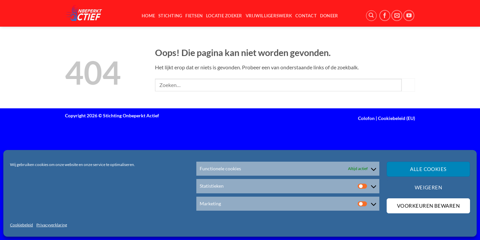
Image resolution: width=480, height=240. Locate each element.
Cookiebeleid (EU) (396, 118)
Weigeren (428, 187)
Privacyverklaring (51, 224)
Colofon (366, 118)
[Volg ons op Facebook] (384, 15)
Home (148, 15)
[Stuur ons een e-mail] (396, 15)
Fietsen (194, 15)
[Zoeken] (371, 15)
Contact (306, 15)
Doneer (329, 15)
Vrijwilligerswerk (269, 15)
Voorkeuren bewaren (428, 206)
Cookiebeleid (21, 224)
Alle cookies (428, 169)
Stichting (170, 15)
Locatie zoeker (224, 15)
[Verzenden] (408, 84)
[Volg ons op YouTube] (408, 15)
